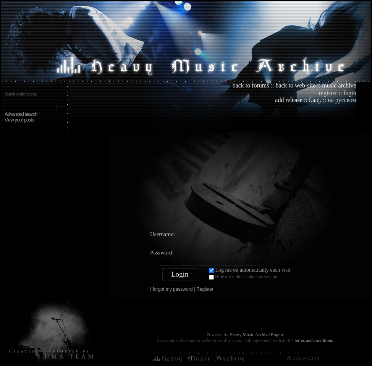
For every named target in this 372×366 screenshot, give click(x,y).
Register (204, 289)
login (350, 93)
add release (288, 100)
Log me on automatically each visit (250, 270)
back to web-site (295, 85)
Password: (162, 252)
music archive (339, 85)
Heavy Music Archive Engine (257, 334)
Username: (162, 234)
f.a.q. (315, 100)
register (328, 93)
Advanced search (21, 114)
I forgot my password (171, 289)
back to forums (251, 85)
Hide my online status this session (243, 276)
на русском (342, 100)
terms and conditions (313, 340)
